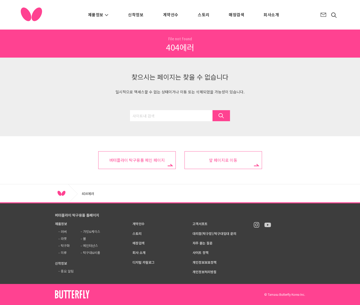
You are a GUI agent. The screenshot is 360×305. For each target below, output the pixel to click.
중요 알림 (67, 271)
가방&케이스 (91, 231)
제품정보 (98, 15)
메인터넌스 (90, 245)
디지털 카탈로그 (143, 262)
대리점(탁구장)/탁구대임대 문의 (214, 233)
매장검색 (236, 15)
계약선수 (170, 15)
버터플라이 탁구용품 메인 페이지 (137, 160)
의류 (64, 252)
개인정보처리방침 (204, 271)
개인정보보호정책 (204, 262)
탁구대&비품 (91, 252)
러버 (64, 231)
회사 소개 (139, 252)
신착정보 (136, 15)
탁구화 (65, 245)
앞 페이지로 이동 (223, 160)
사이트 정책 (200, 252)
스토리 (203, 15)
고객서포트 (200, 223)
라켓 (64, 238)
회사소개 (271, 15)
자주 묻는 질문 (202, 243)
